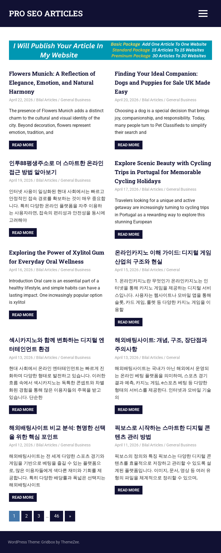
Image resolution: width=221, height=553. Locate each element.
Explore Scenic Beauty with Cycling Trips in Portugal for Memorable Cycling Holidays (163, 172)
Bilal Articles (46, 100)
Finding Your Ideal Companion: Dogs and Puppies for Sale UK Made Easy (162, 82)
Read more (23, 145)
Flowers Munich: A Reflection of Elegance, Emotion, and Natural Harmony (52, 82)
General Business (76, 100)
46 (56, 516)
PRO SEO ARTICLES (46, 13)
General (173, 269)
